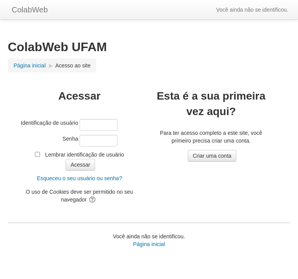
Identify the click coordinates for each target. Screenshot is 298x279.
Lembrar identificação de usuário (84, 155)
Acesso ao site (72, 65)
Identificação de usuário (49, 123)
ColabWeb (30, 9)
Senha (70, 139)
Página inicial (149, 244)
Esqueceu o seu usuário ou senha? (79, 178)
